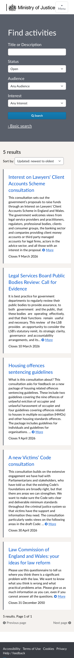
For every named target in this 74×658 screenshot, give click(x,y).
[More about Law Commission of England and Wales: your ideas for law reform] (59, 596)
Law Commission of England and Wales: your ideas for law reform (33, 556)
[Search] (37, 115)
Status (13, 61)
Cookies (48, 648)
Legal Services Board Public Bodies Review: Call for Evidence (36, 282)
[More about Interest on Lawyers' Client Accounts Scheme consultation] (47, 250)
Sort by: (8, 161)
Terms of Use (32, 648)
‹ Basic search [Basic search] (20, 125)
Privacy (61, 648)
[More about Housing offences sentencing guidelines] (37, 432)
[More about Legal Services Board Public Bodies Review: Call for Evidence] (47, 340)
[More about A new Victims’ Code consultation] (50, 524)
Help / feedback (14, 653)
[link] (14, 622)
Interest (15, 95)
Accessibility (11, 648)
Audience (16, 78)
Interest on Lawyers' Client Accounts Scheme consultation (36, 183)
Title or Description (24, 44)
